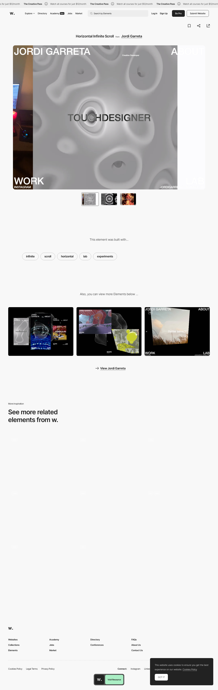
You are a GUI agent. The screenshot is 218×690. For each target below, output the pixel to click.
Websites (13, 639)
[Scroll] (40, 512)
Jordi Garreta (131, 36)
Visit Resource (114, 679)
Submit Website (198, 13)
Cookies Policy (15, 668)
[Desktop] (109, 331)
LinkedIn (148, 668)
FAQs (134, 639)
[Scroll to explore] (177, 512)
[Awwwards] (12, 13)
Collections (13, 645)
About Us (136, 645)
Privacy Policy (48, 668)
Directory (42, 13)
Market (78, 13)
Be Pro (178, 13)
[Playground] (40, 459)
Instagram (135, 668)
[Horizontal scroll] (177, 459)
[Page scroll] (109, 459)
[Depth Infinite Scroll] (177, 331)
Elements (13, 650)
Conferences (97, 645)
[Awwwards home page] (99, 679)
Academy (57, 13)
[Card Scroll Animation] (40, 566)
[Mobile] (40, 331)
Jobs (70, 13)
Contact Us (137, 650)
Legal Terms (32, 668)
